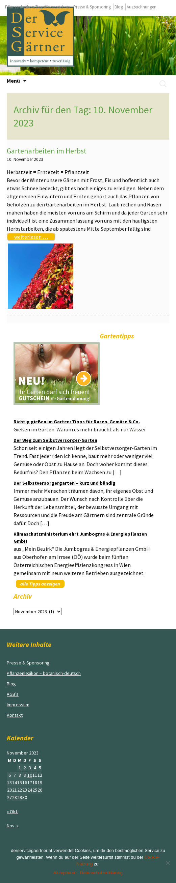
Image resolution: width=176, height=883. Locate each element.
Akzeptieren (65, 872)
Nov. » (13, 826)
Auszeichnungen (141, 7)
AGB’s (13, 694)
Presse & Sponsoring (92, 7)
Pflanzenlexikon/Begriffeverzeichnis (37, 7)
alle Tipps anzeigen (40, 584)
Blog (119, 7)
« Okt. (12, 811)
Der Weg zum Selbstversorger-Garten (55, 440)
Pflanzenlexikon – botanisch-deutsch (44, 673)
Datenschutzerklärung (101, 872)
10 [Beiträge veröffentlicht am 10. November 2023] (29, 775)
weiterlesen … (31, 236)
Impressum (18, 705)
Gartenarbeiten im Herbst (46, 150)
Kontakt (15, 715)
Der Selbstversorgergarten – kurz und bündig (65, 483)
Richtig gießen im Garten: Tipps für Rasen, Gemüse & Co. (77, 422)
